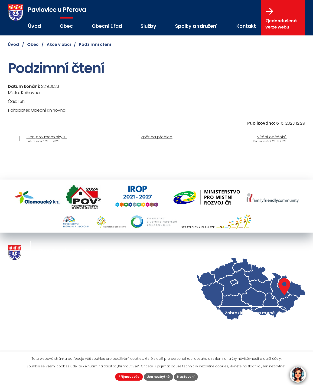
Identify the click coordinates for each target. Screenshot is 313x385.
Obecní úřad (107, 26)
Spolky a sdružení (196, 26)
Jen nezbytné (158, 376)
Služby (148, 26)
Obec (66, 26)
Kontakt (246, 26)
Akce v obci (59, 44)
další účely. (272, 358)
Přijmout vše (129, 376)
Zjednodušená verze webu (281, 19)
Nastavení (186, 376)
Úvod (34, 26)
